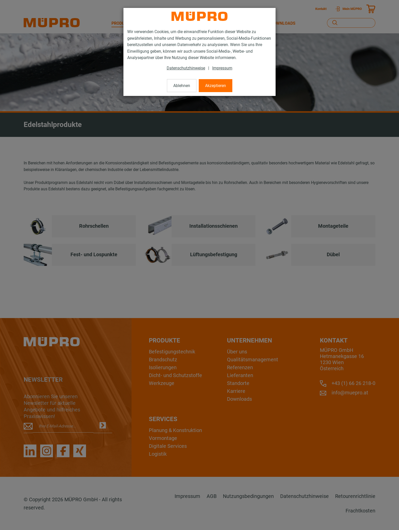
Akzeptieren (215, 85)
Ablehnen (181, 85)
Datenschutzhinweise (186, 68)
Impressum (222, 68)
